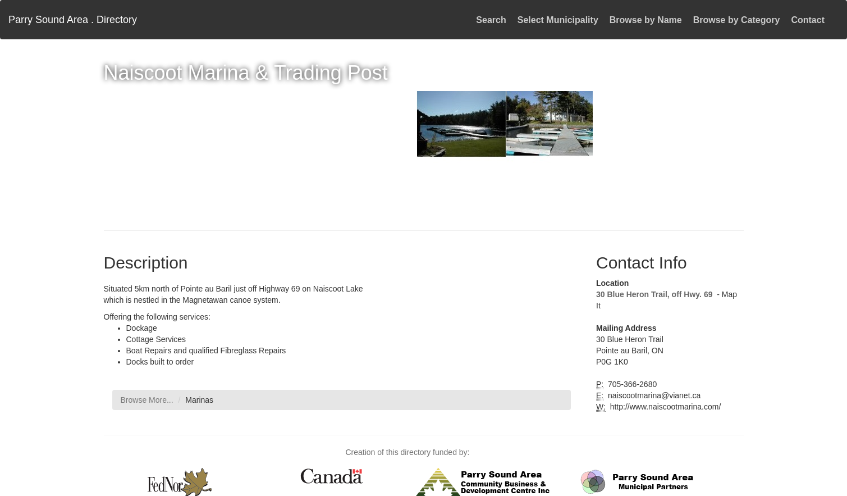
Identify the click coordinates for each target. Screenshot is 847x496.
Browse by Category (736, 20)
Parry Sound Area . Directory (72, 19)
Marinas (199, 399)
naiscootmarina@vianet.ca (653, 395)
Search (491, 20)
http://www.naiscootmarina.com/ (664, 406)
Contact (808, 20)
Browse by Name (646, 20)
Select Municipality (558, 20)
